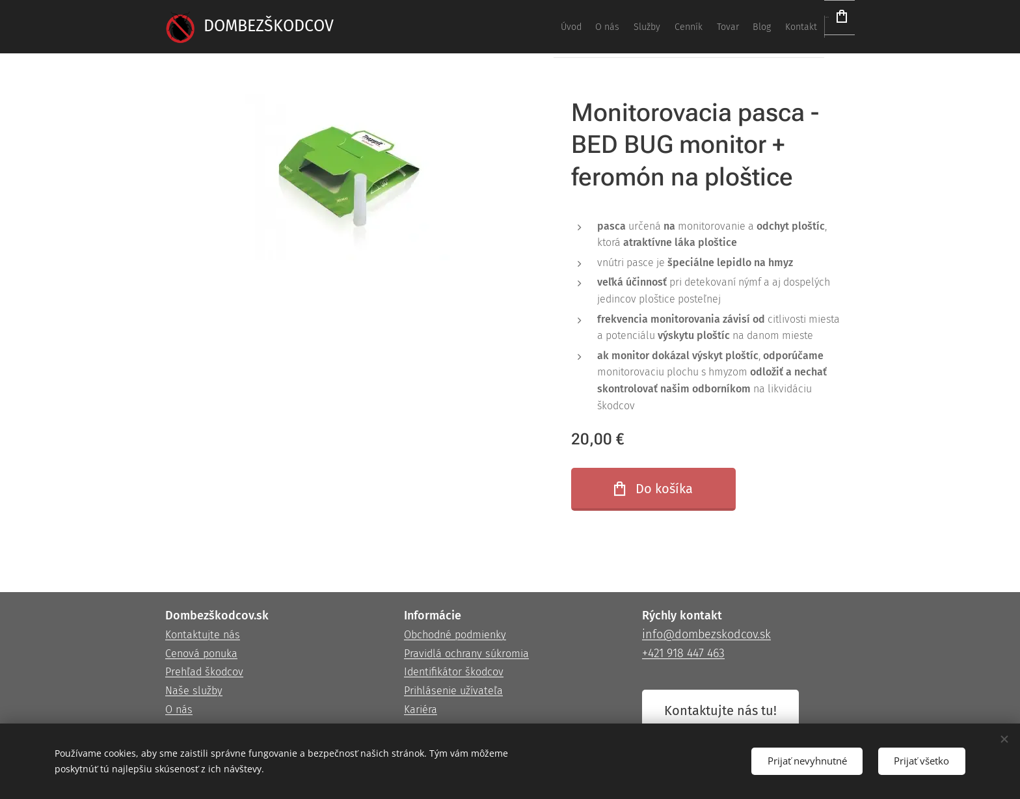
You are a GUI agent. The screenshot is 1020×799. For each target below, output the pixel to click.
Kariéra (420, 709)
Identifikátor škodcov (453, 672)
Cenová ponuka (201, 653)
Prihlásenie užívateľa (453, 691)
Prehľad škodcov (204, 672)
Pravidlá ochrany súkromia (466, 653)
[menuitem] (637, 26)
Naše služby (193, 691)
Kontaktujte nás (202, 635)
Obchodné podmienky (455, 635)
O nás (179, 709)
